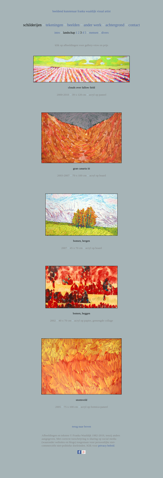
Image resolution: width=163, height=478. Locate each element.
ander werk (92, 25)
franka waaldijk (86, 11)
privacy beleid (106, 445)
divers (105, 32)
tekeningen (54, 25)
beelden (73, 25)
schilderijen (32, 25)
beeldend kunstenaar (64, 11)
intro (57, 32)
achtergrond (114, 25)
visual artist (104, 11)
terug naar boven (81, 426)
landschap (69, 32)
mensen (93, 32)
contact (134, 25)
